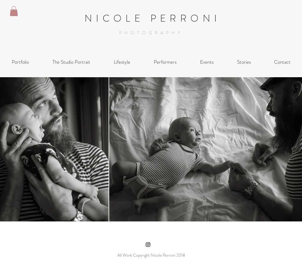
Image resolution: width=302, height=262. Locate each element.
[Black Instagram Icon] (148, 245)
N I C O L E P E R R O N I (151, 18)
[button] (14, 11)
